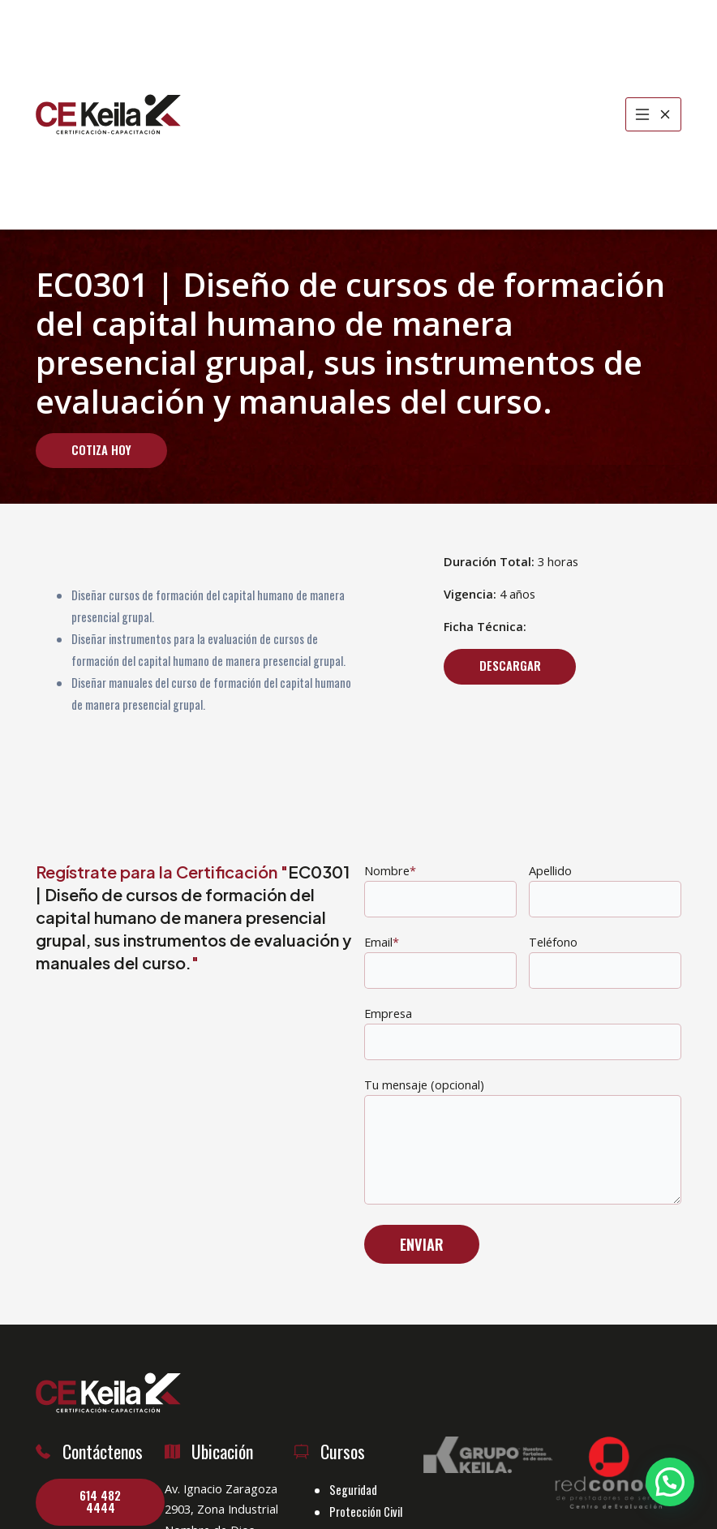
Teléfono (605, 961)
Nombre (440, 889)
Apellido (605, 889)
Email (440, 961)
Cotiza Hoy (101, 449)
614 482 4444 (100, 1501)
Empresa (522, 1032)
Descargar (510, 665)
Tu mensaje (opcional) (522, 1143)
